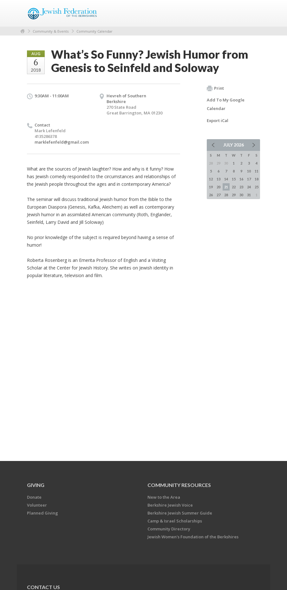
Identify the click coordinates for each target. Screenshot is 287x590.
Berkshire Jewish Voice (170, 505)
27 (218, 195)
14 (226, 179)
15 (234, 179)
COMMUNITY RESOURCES (179, 485)
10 (249, 171)
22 (234, 187)
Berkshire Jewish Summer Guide (179, 513)
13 (218, 179)
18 (256, 179)
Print (215, 88)
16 (241, 179)
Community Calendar (94, 31)
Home (22, 31)
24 (249, 187)
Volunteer (37, 505)
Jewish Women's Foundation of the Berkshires (192, 537)
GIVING (35, 485)
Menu (252, 13)
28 (226, 195)
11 (256, 171)
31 (249, 195)
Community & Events (50, 31)
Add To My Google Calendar (226, 104)
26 (211, 195)
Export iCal (217, 120)
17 (249, 179)
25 (256, 187)
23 (241, 187)
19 (211, 187)
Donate (34, 497)
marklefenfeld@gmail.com (62, 142)
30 (241, 195)
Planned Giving (42, 513)
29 (234, 195)
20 (218, 187)
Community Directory (168, 529)
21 (226, 187)
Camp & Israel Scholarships (174, 521)
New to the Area (163, 497)
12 (211, 179)
